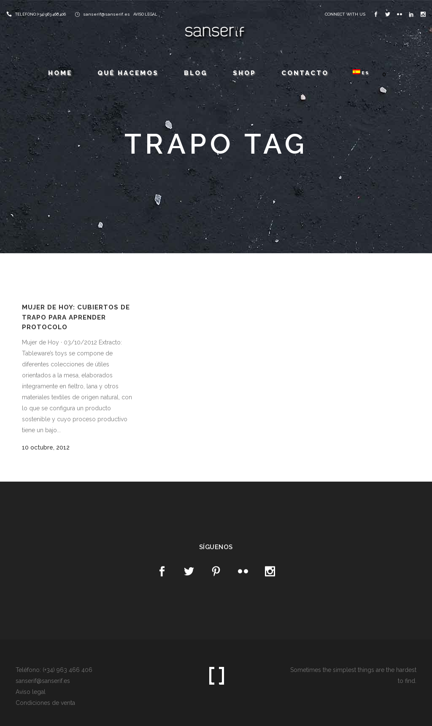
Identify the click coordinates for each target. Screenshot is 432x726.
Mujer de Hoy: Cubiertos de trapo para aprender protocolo (76, 317)
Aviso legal (31, 691)
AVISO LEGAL (145, 14)
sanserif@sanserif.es (106, 14)
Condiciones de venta (45, 702)
